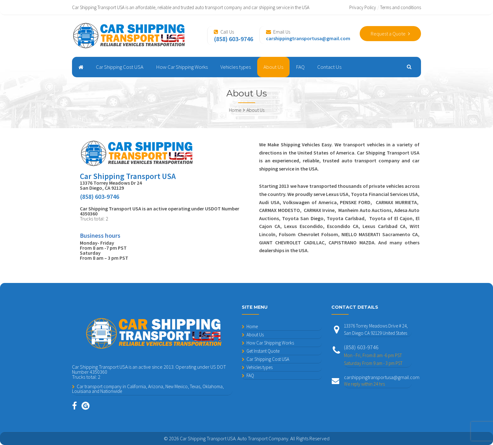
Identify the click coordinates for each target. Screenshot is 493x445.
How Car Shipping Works (182, 66)
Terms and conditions (400, 7)
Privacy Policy (362, 7)
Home (252, 326)
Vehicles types (235, 66)
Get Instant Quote (263, 351)
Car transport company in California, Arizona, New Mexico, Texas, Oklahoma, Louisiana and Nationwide (148, 388)
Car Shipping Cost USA (119, 66)
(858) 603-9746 (378, 355)
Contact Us (329, 66)
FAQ (300, 66)
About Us (273, 66)
